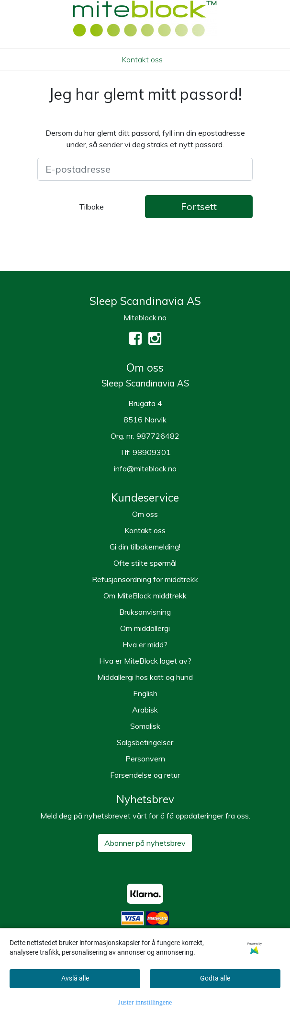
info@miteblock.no (145, 468)
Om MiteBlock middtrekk (145, 595)
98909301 (152, 452)
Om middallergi (145, 628)
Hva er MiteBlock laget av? (145, 661)
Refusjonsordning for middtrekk (145, 579)
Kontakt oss (142, 59)
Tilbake (91, 206)
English (145, 693)
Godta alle (215, 978)
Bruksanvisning (145, 612)
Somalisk (145, 726)
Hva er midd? (145, 644)
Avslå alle (75, 978)
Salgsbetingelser (145, 742)
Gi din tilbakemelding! (145, 546)
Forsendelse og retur (145, 775)
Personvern (145, 758)
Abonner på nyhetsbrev (145, 843)
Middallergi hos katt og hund (145, 677)
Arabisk (145, 709)
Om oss (145, 514)
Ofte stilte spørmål (145, 563)
